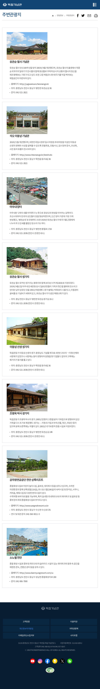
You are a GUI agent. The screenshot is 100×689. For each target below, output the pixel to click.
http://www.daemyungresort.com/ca (36, 573)
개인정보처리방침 (26, 629)
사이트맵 (73, 635)
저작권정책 (73, 629)
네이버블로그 (69, 661)
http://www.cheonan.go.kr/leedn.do (36, 155)
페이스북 (47, 661)
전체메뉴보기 (94, 4)
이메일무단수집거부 (26, 635)
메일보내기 (89, 15)
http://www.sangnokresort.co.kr (34, 506)
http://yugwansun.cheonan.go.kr (34, 84)
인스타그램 (40, 661)
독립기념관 (12, 4)
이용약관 (73, 622)
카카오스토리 (54, 661)
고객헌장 (26, 622)
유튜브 (32, 661)
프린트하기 (96, 15)
